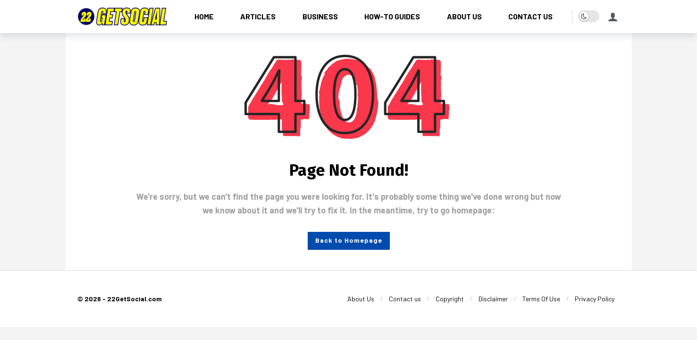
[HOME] (204, 16)
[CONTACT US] (530, 16)
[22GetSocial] (122, 16)
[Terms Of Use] (541, 298)
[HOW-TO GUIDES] (392, 16)
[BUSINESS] (320, 16)
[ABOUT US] (464, 16)
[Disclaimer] (493, 298)
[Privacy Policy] (594, 298)
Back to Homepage (348, 240)
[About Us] (360, 298)
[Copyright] (450, 298)
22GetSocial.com (134, 299)
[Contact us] (405, 298)
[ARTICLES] (258, 16)
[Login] (613, 16)
